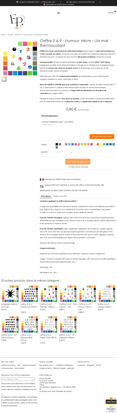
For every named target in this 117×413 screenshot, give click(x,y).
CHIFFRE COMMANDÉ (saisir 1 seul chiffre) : (58, 122)
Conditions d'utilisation (64, 365)
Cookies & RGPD (45, 368)
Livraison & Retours (8, 365)
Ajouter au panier (78, 161)
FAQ (18, 365)
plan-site (71, 368)
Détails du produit (60, 196)
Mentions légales (59, 368)
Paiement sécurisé (29, 365)
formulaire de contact (64, 391)
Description (46, 196)
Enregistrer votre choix (102, 136)
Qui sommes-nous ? (46, 365)
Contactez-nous (7, 368)
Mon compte (19, 368)
